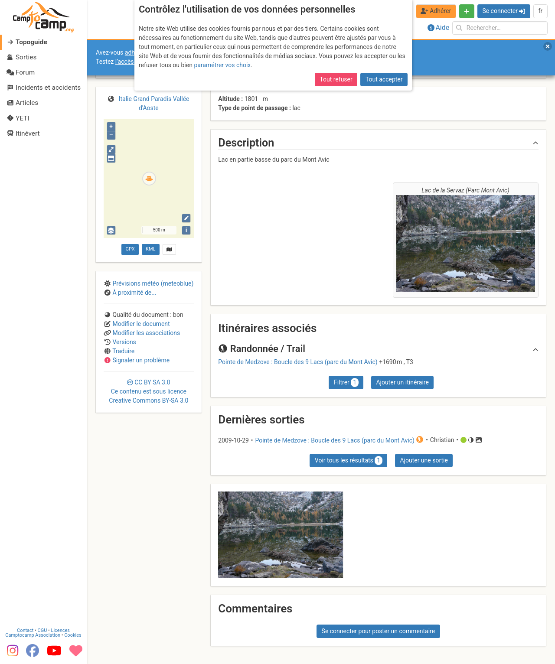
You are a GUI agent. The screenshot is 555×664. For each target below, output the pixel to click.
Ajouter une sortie (423, 460)
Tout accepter (384, 79)
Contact (25, 630)
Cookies (72, 635)
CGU (42, 630)
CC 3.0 (148, 391)
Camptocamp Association (32, 635)
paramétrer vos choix (222, 65)
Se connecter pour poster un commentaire (378, 631)
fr (540, 10)
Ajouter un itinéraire (402, 382)
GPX (129, 249)
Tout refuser (336, 79)
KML (150, 249)
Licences (60, 630)
